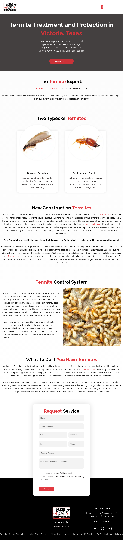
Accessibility (69, 534)
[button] (102, 7)
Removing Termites (47, 88)
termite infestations (88, 369)
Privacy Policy (56, 534)
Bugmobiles (105, 215)
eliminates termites (93, 224)
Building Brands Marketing (111, 534)
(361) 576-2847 (61, 526)
